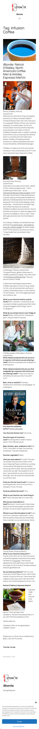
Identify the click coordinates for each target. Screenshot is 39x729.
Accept (19, 721)
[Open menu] (19, 18)
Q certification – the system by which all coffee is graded (18, 226)
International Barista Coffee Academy (16, 193)
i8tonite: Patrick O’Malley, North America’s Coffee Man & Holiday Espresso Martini (14, 71)
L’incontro (16, 560)
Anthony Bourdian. (16, 429)
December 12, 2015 (9, 657)
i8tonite (19, 14)
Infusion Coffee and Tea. (16, 277)
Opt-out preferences (18, 726)
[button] (36, 702)
